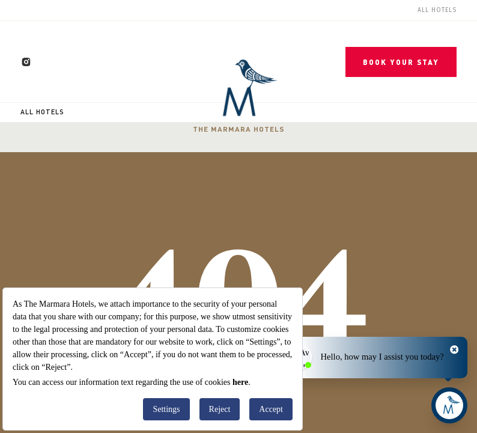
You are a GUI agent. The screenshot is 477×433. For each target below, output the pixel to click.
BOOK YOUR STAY (401, 62)
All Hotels (42, 112)
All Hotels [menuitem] (437, 10)
